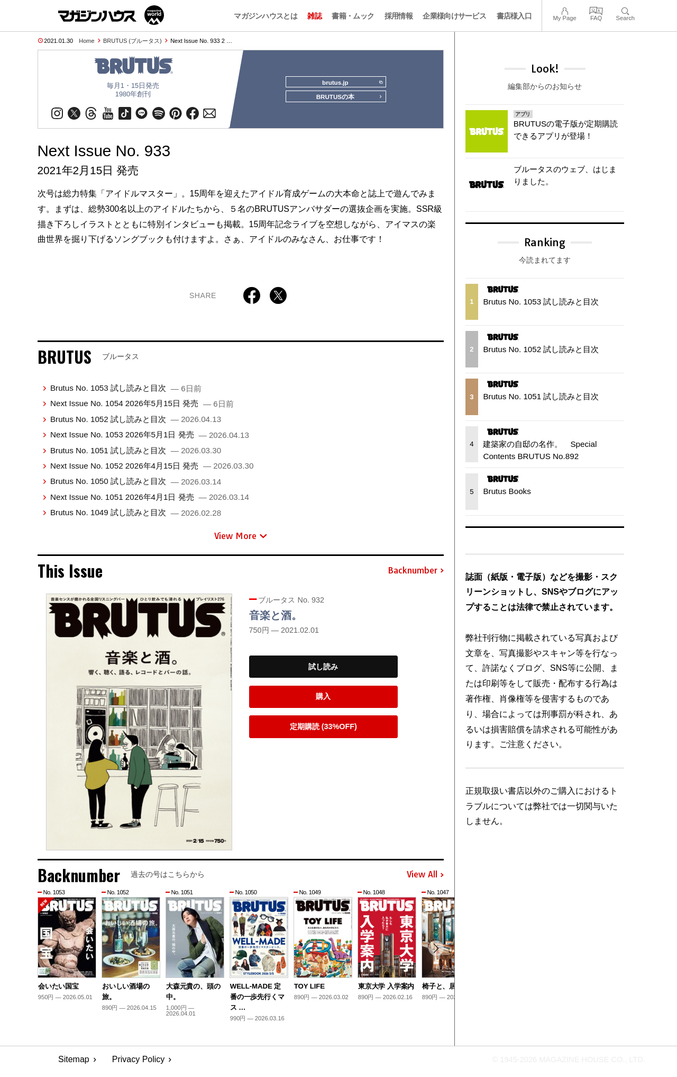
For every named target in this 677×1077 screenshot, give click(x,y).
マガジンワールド (111, 15)
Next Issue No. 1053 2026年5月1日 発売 (149, 439)
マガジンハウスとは (265, 16)
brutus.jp (349, 82)
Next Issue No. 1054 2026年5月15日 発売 (142, 407)
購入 (323, 701)
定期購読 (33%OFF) (323, 731)
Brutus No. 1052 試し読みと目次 (135, 423)
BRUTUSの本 (346, 101)
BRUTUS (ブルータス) (132, 41)
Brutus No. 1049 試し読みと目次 (135, 517)
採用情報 (399, 16)
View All (425, 879)
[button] (434, 954)
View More (240, 540)
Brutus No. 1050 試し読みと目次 (135, 485)
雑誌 (314, 16)
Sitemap (73, 1064)
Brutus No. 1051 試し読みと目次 (135, 454)
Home (86, 41)
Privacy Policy (138, 1064)
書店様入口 (514, 16)
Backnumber (416, 575)
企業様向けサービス (454, 16)
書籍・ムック (353, 16)
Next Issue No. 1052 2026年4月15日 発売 (151, 470)
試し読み (323, 671)
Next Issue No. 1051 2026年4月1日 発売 (149, 501)
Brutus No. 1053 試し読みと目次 (126, 392)
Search (625, 10)
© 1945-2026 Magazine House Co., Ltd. (561, 1064)
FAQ (596, 10)
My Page (564, 10)
